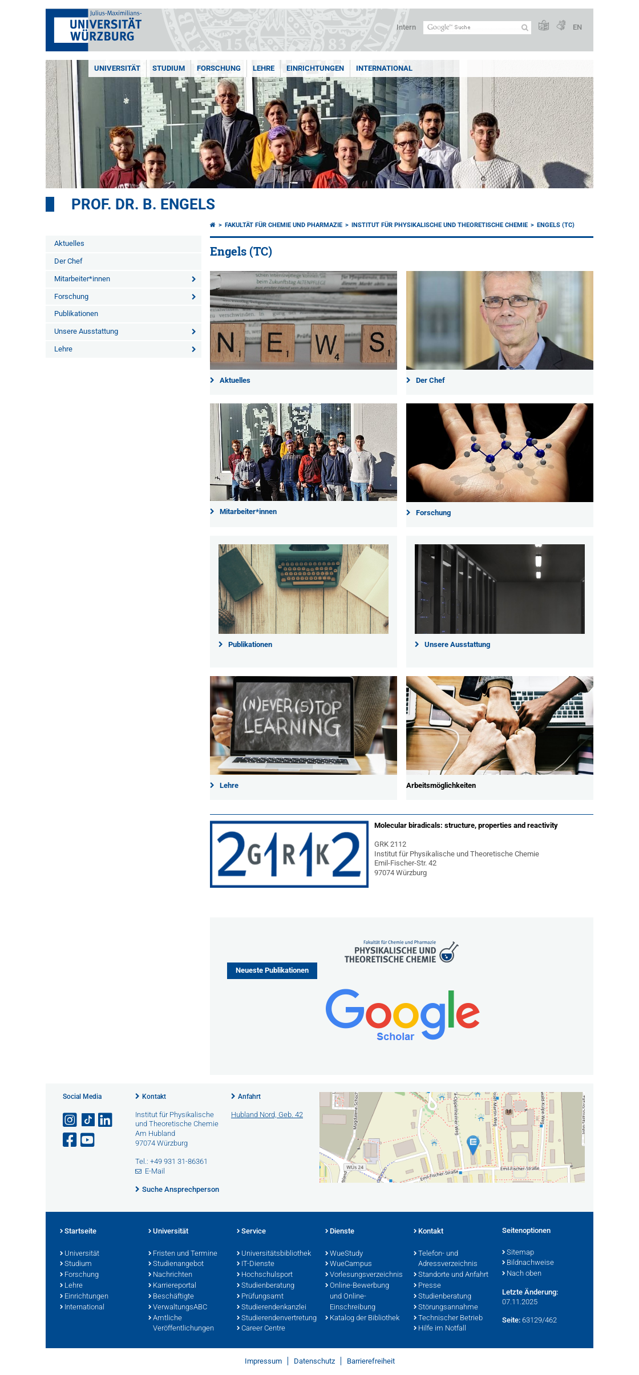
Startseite (78, 1232)
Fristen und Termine (182, 1254)
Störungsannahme (446, 1308)
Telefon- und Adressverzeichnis (446, 1259)
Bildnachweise (528, 1263)
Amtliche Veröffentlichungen (181, 1323)
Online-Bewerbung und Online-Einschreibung (357, 1297)
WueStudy (344, 1254)
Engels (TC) (556, 225)
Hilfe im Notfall (440, 1329)
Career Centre (261, 1329)
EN (577, 27)
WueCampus (348, 1264)
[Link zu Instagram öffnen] (71, 1120)
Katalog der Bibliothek (362, 1318)
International (384, 68)
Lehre (263, 68)
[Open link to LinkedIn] (106, 1120)
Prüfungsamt (260, 1297)
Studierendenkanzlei (271, 1308)
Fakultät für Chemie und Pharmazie (283, 225)
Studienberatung (265, 1286)
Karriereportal (172, 1286)
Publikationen (76, 313)
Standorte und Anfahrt (451, 1275)
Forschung (219, 68)
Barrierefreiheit (371, 1361)
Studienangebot (176, 1264)
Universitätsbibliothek (274, 1254)
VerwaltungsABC (177, 1308)
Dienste (339, 1232)
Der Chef (68, 261)
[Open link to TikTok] (88, 1120)
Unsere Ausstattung (86, 331)
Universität (117, 68)
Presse (427, 1286)
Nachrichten (170, 1275)
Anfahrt (249, 1097)
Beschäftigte (171, 1297)
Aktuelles (69, 243)
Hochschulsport (265, 1275)
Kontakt (154, 1097)
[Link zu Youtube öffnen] (88, 1140)
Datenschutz (314, 1361)
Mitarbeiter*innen (82, 278)
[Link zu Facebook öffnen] (71, 1140)
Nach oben (521, 1274)
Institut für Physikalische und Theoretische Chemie (439, 225)
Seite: (511, 1320)
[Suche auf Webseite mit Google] (477, 27)
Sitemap (518, 1253)
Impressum (263, 1361)
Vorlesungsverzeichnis (363, 1275)
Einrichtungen (315, 68)
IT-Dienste (255, 1264)
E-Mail (155, 1171)
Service (251, 1232)
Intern (406, 27)
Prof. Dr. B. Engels (143, 204)
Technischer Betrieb (448, 1318)
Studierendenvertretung (275, 1318)
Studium (168, 68)
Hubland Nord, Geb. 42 (267, 1114)
